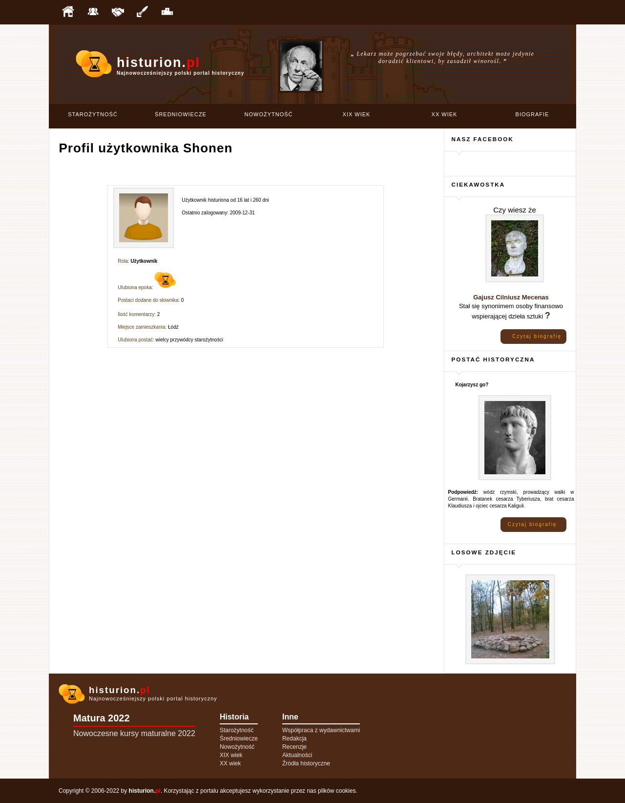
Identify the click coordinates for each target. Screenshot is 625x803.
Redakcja (294, 738)
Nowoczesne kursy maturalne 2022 (134, 733)
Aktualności (297, 755)
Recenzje (294, 746)
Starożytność (93, 114)
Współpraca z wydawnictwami (321, 730)
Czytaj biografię (537, 336)
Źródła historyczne (306, 763)
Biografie (532, 114)
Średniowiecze (181, 114)
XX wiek (445, 114)
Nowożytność (269, 114)
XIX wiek (357, 114)
